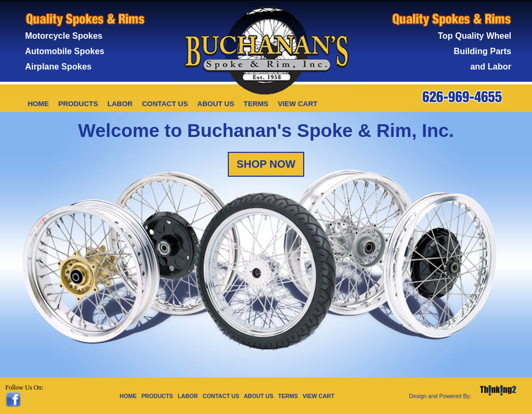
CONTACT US (164, 104)
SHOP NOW (266, 164)
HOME (38, 104)
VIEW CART (298, 104)
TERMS (256, 104)
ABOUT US (216, 104)
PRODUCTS (78, 104)
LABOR (119, 104)
